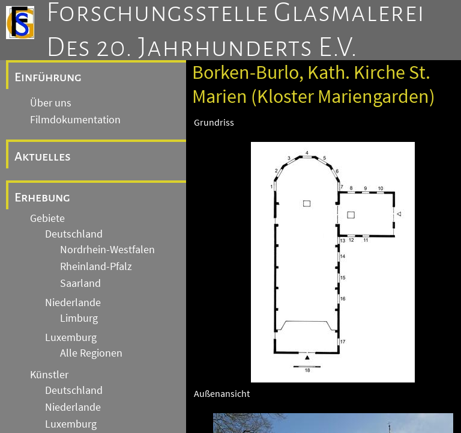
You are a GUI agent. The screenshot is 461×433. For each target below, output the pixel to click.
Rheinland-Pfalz (96, 266)
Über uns (50, 102)
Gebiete (47, 218)
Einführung (48, 77)
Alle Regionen (91, 353)
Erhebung (42, 197)
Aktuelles (42, 156)
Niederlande (73, 302)
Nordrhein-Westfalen (107, 249)
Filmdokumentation (75, 119)
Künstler (49, 374)
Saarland (80, 283)
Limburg (79, 318)
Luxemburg (71, 337)
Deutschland (74, 234)
